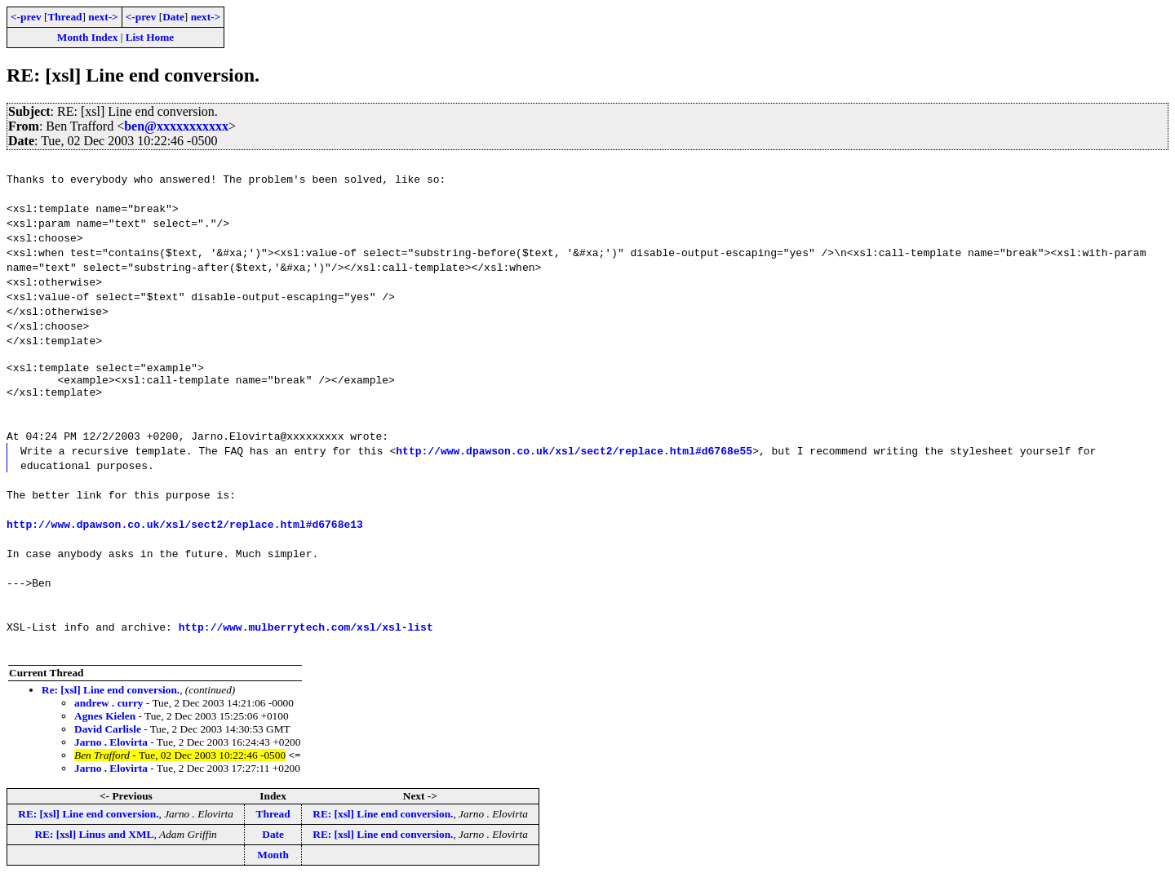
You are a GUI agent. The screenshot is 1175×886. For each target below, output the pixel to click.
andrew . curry (109, 710)
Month (273, 862)
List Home (150, 37)
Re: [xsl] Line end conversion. (111, 697)
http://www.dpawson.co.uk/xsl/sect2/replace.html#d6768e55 (574, 457)
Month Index (87, 37)
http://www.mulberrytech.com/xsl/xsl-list (306, 634)
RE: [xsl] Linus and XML (93, 841)
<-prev (26, 17)
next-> (103, 17)
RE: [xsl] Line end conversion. (88, 821)
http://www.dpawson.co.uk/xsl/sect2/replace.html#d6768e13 (185, 531)
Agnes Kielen (104, 723)
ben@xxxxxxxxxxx (176, 126)
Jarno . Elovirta (111, 749)
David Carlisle (107, 736)
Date (173, 17)
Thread (64, 17)
